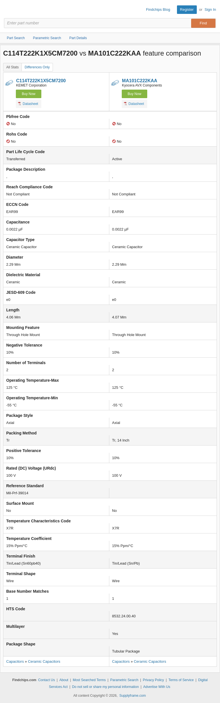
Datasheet (28, 103)
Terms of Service (181, 680)
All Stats (12, 67)
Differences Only (37, 67)
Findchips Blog (158, 9)
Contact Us (46, 680)
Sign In (210, 9)
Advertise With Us (156, 687)
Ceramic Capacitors (44, 661)
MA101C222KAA (139, 80)
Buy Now (28, 94)
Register (187, 9)
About (63, 680)
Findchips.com (9, 9)
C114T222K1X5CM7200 (41, 80)
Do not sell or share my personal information (105, 687)
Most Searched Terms (89, 680)
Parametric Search (124, 680)
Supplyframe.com (132, 696)
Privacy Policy (153, 680)
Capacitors (15, 661)
